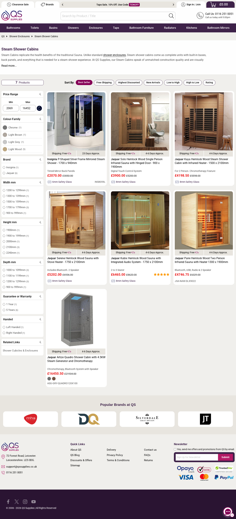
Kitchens (191, 27)
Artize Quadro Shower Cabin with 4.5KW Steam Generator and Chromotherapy (76, 359)
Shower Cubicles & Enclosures (20, 350)
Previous (62, 5)
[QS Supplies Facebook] (8, 501)
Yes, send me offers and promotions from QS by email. (206, 449)
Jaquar (11, 173)
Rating (209, 82)
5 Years (12, 310)
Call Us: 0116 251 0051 (219, 13)
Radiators (170, 27)
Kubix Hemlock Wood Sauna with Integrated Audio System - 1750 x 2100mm (137, 260)
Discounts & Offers (81, 460)
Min (11, 102)
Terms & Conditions (118, 460)
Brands (47, 4)
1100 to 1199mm (17, 275)
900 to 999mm (16, 213)
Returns (148, 460)
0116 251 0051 (12, 472)
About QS (75, 449)
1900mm (12, 230)
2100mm (12, 247)
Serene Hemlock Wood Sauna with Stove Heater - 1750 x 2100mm (73, 260)
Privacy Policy (115, 455)
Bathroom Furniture (141, 27)
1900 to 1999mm (17, 235)
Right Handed (15, 332)
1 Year (11, 304)
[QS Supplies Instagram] (25, 501)
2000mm (12, 241)
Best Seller (84, 82)
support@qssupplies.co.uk (19, 466)
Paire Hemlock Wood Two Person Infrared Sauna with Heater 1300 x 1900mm (201, 260)
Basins (53, 27)
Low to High (173, 82)
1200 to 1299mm (17, 190)
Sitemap (75, 465)
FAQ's (147, 455)
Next (173, 5)
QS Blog (75, 455)
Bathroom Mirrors (218, 27)
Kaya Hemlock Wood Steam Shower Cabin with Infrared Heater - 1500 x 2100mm (202, 161)
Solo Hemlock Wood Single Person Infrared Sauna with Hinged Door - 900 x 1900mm (137, 163)
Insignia (12, 167)
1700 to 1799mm (17, 207)
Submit (225, 457)
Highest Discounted (129, 82)
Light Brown (17, 134)
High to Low (192, 82)
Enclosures (96, 27)
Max (28, 102)
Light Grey (16, 142)
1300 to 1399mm (17, 196)
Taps (116, 27)
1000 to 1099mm (17, 270)
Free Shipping (104, 82)
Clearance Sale (18, 4)
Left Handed (14, 327)
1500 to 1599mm (17, 201)
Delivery (111, 449)
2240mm (12, 252)
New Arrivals (153, 82)
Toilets (35, 27)
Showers (73, 27)
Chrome (15, 127)
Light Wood (17, 149)
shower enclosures (114, 55)
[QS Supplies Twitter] (16, 501)
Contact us (150, 449)
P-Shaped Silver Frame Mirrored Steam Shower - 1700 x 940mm (76, 161)
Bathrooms (13, 27)
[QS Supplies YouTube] (33, 501)
